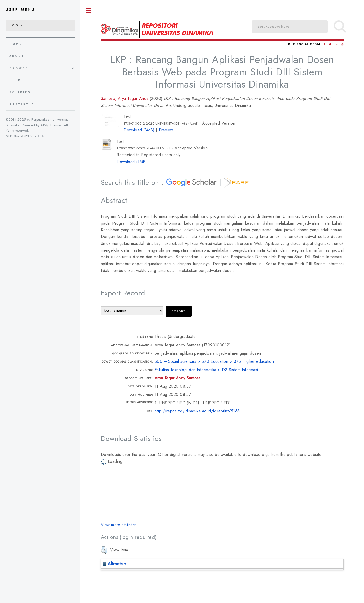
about (17, 56)
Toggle (88, 10)
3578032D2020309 (29, 136)
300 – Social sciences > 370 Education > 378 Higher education (214, 361)
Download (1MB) (132, 162)
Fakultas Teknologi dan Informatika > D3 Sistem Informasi (206, 370)
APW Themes (51, 125)
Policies (20, 92)
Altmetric (114, 563)
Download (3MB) (139, 130)
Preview (166, 130)
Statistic (21, 104)
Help (15, 80)
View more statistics (119, 525)
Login (16, 25)
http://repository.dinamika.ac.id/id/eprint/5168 (197, 411)
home (15, 44)
